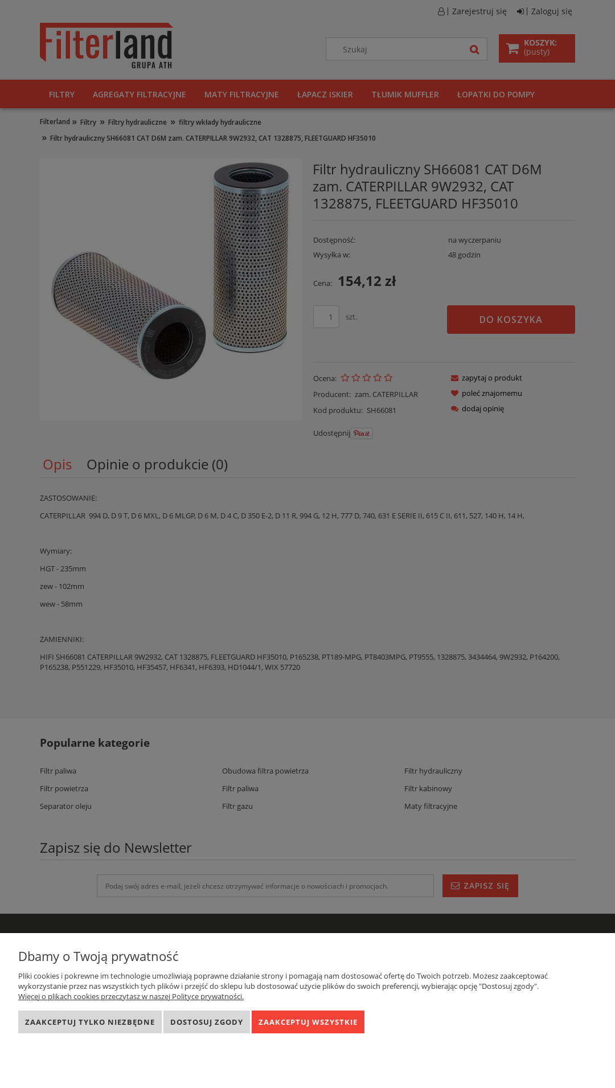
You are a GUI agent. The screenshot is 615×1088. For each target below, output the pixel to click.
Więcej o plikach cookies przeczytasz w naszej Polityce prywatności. (131, 996)
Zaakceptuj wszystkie (308, 1022)
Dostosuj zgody (206, 1022)
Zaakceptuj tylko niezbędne (90, 1022)
